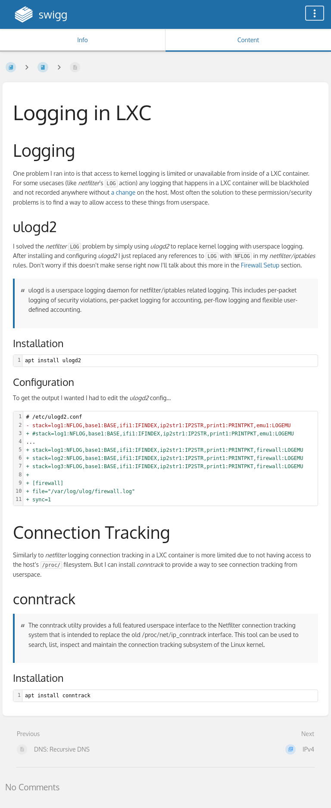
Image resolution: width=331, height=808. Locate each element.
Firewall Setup (260, 265)
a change (123, 192)
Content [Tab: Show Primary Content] (248, 40)
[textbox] (170, 361)
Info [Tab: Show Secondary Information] (82, 40)
